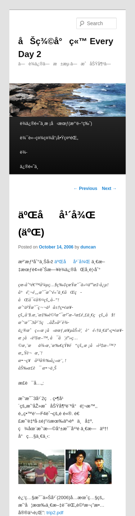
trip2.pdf (54, 512)
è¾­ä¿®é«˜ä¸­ (29, 159)
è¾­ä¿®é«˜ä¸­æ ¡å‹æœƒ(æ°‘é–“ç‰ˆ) (56, 123)
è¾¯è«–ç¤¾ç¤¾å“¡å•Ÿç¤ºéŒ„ (49, 137)
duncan (88, 247)
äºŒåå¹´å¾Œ (72, 261)
